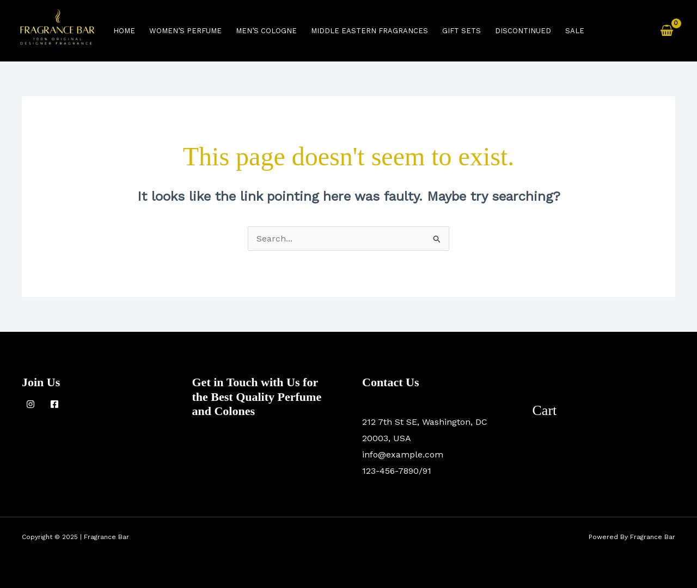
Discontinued (523, 31)
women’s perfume (185, 31)
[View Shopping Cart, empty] (666, 31)
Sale (574, 31)
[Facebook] (54, 404)
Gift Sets (461, 31)
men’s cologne (266, 31)
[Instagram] (30, 404)
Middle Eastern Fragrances (369, 31)
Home (124, 31)
